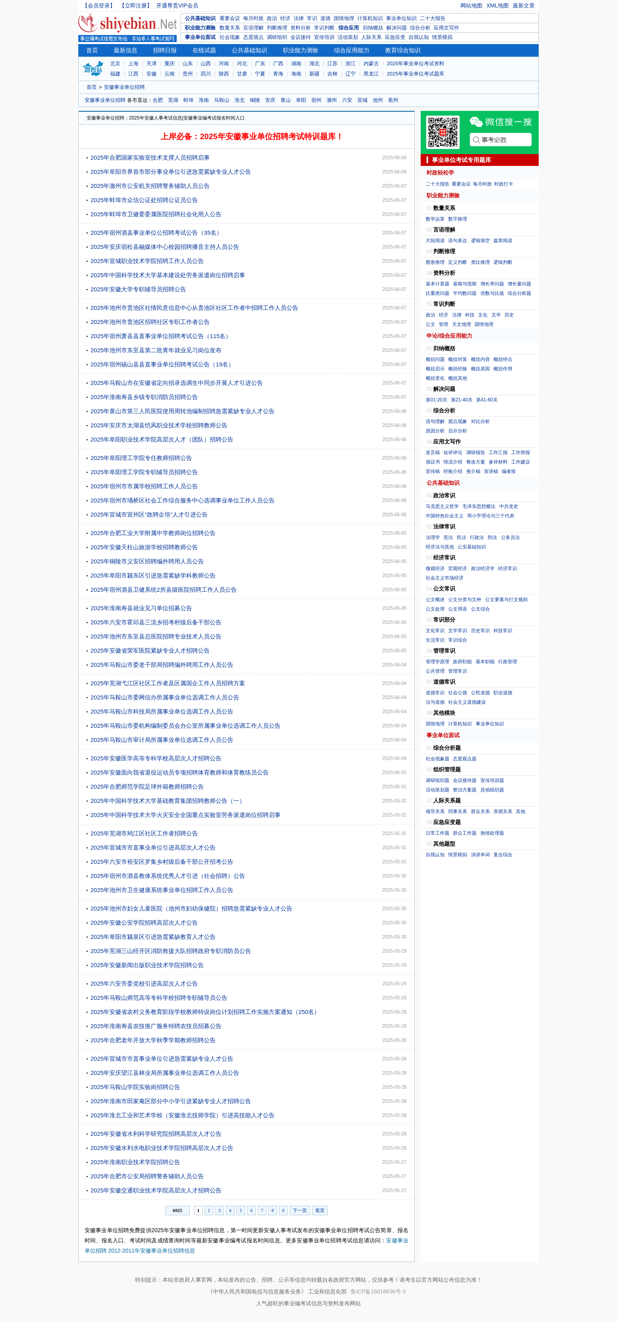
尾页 (320, 1210)
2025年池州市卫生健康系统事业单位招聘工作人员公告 (162, 890)
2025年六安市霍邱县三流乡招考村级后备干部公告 (156, 622)
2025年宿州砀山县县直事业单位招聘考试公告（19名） (162, 364)
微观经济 (435, 568)
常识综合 (457, 640)
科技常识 (502, 630)
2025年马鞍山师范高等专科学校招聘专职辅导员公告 (159, 997)
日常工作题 (437, 833)
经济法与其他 (440, 547)
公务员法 (510, 537)
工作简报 (520, 452)
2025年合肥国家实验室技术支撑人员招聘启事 (150, 157)
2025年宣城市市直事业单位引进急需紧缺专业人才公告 (162, 1058)
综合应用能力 (351, 50)
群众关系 (480, 811)
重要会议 (230, 18)
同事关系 (457, 811)
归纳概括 (373, 28)
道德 (325, 18)
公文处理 (435, 609)
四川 (206, 74)
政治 (272, 18)
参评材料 (498, 462)
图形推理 (435, 262)
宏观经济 (457, 568)
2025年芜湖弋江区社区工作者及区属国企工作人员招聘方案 (168, 683)
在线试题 (204, 50)
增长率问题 (492, 284)
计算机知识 (370, 18)
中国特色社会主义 (445, 516)
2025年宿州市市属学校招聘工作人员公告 (144, 486)
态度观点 (253, 37)
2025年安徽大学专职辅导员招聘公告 (138, 289)
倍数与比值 (492, 293)
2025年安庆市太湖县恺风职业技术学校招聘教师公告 (159, 425)
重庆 (169, 63)
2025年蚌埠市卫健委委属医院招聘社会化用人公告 (156, 214)
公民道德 (480, 692)
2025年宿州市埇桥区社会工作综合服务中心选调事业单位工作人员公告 (183, 500)
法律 (299, 18)
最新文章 (524, 5)
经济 (285, 18)
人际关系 (371, 37)
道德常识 (435, 692)
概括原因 (480, 369)
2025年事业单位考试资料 (415, 63)
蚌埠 (188, 100)
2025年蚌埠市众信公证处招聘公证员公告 (144, 200)
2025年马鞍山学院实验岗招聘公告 (135, 1087)
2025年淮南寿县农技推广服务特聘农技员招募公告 (156, 1026)
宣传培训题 (492, 780)
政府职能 (462, 661)
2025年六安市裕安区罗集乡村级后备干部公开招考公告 (162, 861)
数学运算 (435, 219)
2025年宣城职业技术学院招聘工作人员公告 (147, 261)
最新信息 (125, 50)
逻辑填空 (480, 240)
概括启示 (435, 369)
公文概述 (435, 599)
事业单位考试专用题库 (461, 159)
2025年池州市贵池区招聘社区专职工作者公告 (150, 321)
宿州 (316, 100)
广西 (278, 63)
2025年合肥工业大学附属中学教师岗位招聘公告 (153, 533)
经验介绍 (452, 471)
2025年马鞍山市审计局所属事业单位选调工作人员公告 (162, 739)
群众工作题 (465, 833)
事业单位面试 (200, 37)
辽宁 (350, 74)
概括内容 (480, 359)
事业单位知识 (401, 18)
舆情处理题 (492, 833)
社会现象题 (437, 759)
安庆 (270, 100)
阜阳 (301, 100)
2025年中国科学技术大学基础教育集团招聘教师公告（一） (168, 800)
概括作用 (502, 369)
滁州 (332, 100)
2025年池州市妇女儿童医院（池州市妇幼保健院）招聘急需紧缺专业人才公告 (191, 908)
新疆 (314, 74)
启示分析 (457, 431)
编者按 (509, 471)
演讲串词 (480, 854)
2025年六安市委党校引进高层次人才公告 (144, 983)
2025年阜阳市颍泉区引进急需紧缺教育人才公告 (153, 936)
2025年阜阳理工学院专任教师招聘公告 (141, 457)
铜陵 (255, 100)
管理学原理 (437, 661)
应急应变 (395, 37)
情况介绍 (452, 462)
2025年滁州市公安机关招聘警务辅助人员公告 (150, 185)
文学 (496, 315)
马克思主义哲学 (442, 506)
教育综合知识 (403, 50)
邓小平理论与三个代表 (490, 516)
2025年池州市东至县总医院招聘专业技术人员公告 (156, 636)
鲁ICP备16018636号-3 (378, 1291)
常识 (312, 18)
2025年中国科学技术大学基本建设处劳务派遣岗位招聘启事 (168, 275)
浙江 (350, 63)
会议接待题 (465, 780)
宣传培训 (324, 37)
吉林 (332, 74)
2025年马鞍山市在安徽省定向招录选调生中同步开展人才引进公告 (177, 382)
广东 (260, 63)
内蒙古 (371, 63)
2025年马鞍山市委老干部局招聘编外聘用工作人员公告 (162, 664)
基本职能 (485, 661)
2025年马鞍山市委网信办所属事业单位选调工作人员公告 (165, 697)
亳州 (393, 100)
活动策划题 (437, 790)
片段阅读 (435, 240)
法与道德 (435, 702)
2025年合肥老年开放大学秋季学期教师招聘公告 (153, 1040)
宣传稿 (433, 471)
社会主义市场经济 (445, 578)
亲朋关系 (502, 811)
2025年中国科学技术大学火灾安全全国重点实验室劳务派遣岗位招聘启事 (186, 814)
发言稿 (433, 452)
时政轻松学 (440, 172)
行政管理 (507, 661)
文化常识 (435, 630)
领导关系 (435, 811)
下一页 (300, 1210)
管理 (443, 324)
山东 (188, 63)
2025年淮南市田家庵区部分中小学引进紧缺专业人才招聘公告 (171, 1101)
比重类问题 (437, 293)
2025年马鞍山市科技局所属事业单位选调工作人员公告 (162, 711)
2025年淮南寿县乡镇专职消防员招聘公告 (144, 397)
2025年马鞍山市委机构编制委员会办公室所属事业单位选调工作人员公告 (186, 725)
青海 (278, 74)
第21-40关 (462, 400)
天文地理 (461, 324)
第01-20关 (436, 400)
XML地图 (497, 5)
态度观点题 (465, 759)
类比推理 (480, 262)
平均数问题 (465, 293)
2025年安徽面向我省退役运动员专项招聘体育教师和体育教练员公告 (180, 772)
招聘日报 (165, 50)
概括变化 (435, 378)
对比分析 (480, 421)
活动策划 (348, 37)
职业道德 (502, 692)
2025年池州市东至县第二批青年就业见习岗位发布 (156, 350)
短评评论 (452, 452)
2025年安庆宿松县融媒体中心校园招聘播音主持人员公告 (165, 246)
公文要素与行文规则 (506, 599)
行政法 (477, 537)
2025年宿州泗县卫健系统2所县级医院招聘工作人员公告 (164, 589)
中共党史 (508, 506)
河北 (242, 63)
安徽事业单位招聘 (124, 87)
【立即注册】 (135, 5)
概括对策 (457, 359)
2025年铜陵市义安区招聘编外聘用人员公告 (147, 561)
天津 (151, 63)
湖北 (314, 63)
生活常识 (435, 640)
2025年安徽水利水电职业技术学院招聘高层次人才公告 (162, 1147)
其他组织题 (492, 790)
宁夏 (260, 74)
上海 (133, 63)
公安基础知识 (472, 547)
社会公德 (457, 692)
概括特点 (502, 359)
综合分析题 (519, 293)
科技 (470, 315)
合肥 (158, 100)
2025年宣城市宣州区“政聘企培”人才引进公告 (149, 514)
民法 (461, 537)
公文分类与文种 (464, 599)
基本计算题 (437, 284)
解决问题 (396, 28)
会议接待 (300, 37)
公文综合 (480, 609)
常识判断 (324, 28)
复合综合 (502, 854)
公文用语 (457, 609)
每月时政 (253, 18)
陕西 (224, 74)
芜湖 (173, 100)
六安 (347, 100)
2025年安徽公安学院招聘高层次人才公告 (144, 922)
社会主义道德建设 (467, 702)
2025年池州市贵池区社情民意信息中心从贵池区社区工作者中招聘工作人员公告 (194, 307)
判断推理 (277, 28)
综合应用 (348, 28)
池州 (378, 100)
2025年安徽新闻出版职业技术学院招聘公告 (147, 965)
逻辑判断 (502, 262)
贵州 (188, 74)
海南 (296, 74)
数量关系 (230, 28)
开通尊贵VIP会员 (177, 5)
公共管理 (435, 671)
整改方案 (475, 462)
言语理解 (253, 28)
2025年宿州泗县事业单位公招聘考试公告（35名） (156, 232)
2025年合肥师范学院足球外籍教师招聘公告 (147, 786)
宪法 (448, 537)
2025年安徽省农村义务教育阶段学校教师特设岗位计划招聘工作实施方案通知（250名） (205, 1011)
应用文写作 (446, 28)
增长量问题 (519, 284)
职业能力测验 (200, 28)
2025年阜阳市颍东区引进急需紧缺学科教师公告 (153, 575)
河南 (224, 63)
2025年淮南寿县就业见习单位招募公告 (141, 608)
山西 (206, 63)
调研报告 (475, 452)
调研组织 (277, 37)
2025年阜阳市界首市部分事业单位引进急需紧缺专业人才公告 (171, 171)
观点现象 (457, 421)
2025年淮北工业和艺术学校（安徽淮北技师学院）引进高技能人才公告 (183, 1115)
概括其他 (457, 378)
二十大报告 (432, 18)
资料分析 (300, 28)
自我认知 (418, 37)
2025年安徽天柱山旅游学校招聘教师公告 (144, 547)
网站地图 (471, 5)
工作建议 (520, 462)
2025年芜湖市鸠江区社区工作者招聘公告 (144, 833)
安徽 (151, 74)
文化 (483, 315)
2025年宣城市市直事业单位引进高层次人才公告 (153, 847)
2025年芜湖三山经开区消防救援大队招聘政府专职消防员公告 (171, 951)
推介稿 (473, 471)
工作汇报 (498, 452)
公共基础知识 (200, 18)
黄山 (286, 100)
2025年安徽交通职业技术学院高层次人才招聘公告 (156, 1190)
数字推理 (457, 219)
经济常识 (507, 568)
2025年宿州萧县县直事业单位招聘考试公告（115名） (161, 336)
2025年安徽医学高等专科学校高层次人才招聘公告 (156, 758)
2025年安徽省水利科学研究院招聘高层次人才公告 (156, 1133)
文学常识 (457, 630)
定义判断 (457, 262)
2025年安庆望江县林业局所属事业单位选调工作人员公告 (165, 1072)
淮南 (204, 100)
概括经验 (457, 369)
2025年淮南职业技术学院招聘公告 (135, 1162)
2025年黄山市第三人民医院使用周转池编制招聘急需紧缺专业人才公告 (183, 411)
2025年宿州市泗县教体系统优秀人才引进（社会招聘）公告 (168, 875)
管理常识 (457, 671)
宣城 (362, 100)
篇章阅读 (502, 240)
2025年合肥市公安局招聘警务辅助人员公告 (147, 1176)
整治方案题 (465, 790)
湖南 (296, 63)
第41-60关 (487, 400)
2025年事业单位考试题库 (415, 74)
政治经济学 (483, 568)
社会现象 (230, 37)
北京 (115, 63)
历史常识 (480, 630)
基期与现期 (465, 284)
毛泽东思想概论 (478, 506)
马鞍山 (221, 100)
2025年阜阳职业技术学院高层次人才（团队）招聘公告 (162, 439)
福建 (115, 74)
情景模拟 (442, 37)
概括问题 (435, 359)
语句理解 (435, 421)
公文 (430, 324)
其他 (520, 811)
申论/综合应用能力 (449, 336)
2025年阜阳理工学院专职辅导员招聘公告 (144, 472)
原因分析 (435, 431)
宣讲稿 (491, 471)
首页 (92, 50)
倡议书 (433, 462)
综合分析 (420, 28)
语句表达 (457, 240)
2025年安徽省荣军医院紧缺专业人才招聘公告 (150, 650)
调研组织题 (437, 780)
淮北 (240, 100)
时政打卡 (503, 184)
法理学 (433, 537)
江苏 (332, 63)
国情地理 (344, 18)
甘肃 (242, 74)
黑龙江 (371, 74)
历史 (509, 315)
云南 (169, 74)
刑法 (492, 537)
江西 (133, 74)
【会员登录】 (98, 5)
